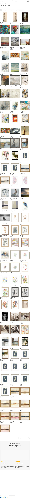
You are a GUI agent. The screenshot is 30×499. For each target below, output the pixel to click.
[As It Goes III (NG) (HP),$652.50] (15, 205)
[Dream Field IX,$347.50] (25, 403)
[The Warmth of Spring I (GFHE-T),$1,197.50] (25, 242)
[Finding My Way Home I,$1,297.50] (5, 29)
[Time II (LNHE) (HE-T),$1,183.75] (5, 192)
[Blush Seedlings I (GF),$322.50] (25, 254)
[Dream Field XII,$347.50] (25, 416)
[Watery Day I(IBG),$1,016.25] (25, 143)
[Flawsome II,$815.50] (5, 118)
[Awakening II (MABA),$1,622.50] (25, 192)
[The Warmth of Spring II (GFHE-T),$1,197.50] (15, 242)
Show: (6, 10)
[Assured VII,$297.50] (25, 366)
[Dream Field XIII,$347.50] (5, 428)
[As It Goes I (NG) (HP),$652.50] (5, 205)
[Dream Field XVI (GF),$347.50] (25, 167)
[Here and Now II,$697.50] (5, 354)
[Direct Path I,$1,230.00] (15, 17)
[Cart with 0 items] (28, 1)
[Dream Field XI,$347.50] (15, 416)
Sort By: (16, 10)
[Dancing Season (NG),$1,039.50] (5, 93)
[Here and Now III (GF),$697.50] (15, 155)
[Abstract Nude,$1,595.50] (25, 93)
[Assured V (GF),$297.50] (25, 155)
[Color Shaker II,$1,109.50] (5, 130)
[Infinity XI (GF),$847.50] (15, 180)
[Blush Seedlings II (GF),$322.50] (15, 267)
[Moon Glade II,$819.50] (15, 105)
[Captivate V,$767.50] (5, 105)
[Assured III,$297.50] (25, 354)
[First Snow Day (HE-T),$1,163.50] (15, 93)
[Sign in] (27, 1)
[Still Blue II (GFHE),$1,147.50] (5, 341)
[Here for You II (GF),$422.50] (5, 279)
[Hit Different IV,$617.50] (5, 143)
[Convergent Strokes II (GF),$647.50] (15, 304)
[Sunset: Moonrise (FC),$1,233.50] (5, 80)
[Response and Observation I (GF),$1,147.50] (15, 55)
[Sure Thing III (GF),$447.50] (25, 267)
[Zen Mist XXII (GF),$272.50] (15, 230)
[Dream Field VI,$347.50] (25, 391)
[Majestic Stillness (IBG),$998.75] (25, 41)
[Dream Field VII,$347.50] (5, 403)
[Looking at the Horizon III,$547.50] (25, 29)
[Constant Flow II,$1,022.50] (25, 118)
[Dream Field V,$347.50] (15, 391)
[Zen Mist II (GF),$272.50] (5, 242)
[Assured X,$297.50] (25, 378)
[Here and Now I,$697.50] (25, 341)
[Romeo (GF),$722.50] (5, 329)
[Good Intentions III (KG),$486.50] (25, 55)
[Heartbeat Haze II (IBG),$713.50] (15, 80)
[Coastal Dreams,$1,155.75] (25, 105)
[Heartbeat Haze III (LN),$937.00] (25, 67)
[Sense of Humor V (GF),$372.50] (25, 217)
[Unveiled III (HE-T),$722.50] (5, 55)
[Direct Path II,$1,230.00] (5, 17)
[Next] (29, 438)
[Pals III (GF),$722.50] (15, 329)
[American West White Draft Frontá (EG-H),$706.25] (15, 41)
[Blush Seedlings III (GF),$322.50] (5, 267)
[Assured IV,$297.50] (5, 366)
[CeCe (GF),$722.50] (25, 316)
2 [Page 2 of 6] (20, 438)
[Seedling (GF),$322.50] (15, 254)
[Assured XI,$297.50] (5, 391)
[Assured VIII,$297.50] (5, 378)
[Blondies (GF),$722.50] (15, 316)
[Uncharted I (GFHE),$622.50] (25, 292)
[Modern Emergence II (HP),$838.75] (25, 304)
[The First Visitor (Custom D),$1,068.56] (5, 155)
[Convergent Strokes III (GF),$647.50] (5, 304)
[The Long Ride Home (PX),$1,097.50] (5, 217)
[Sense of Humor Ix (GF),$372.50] (5, 230)
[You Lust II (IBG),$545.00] (5, 67)
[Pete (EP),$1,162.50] (5, 316)
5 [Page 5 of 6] (25, 438)
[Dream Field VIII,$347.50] (15, 403)
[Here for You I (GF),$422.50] (15, 279)
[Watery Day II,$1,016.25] (15, 341)
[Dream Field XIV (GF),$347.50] (5, 180)
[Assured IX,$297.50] (15, 378)
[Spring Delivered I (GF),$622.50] (25, 279)
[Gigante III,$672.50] (15, 118)
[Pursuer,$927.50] (15, 143)
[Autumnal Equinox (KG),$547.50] (5, 41)
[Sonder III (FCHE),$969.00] (25, 329)
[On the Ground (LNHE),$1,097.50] (5, 254)
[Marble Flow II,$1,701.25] (15, 130)
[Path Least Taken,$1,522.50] (25, 17)
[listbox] (20, 10)
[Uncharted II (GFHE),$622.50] (15, 292)
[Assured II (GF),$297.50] (15, 167)
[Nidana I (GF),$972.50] (25, 205)
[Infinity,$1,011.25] (25, 130)
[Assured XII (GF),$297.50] (5, 167)
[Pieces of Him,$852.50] (15, 29)
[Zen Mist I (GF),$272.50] (25, 230)
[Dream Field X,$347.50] (5, 416)
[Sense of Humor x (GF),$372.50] (15, 217)
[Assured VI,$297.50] (15, 366)
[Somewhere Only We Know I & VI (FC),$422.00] (25, 80)
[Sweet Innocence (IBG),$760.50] (15, 192)
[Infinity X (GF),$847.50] (25, 180)
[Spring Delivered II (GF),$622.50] (5, 292)
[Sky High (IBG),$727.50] (15, 67)
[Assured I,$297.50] (15, 354)
